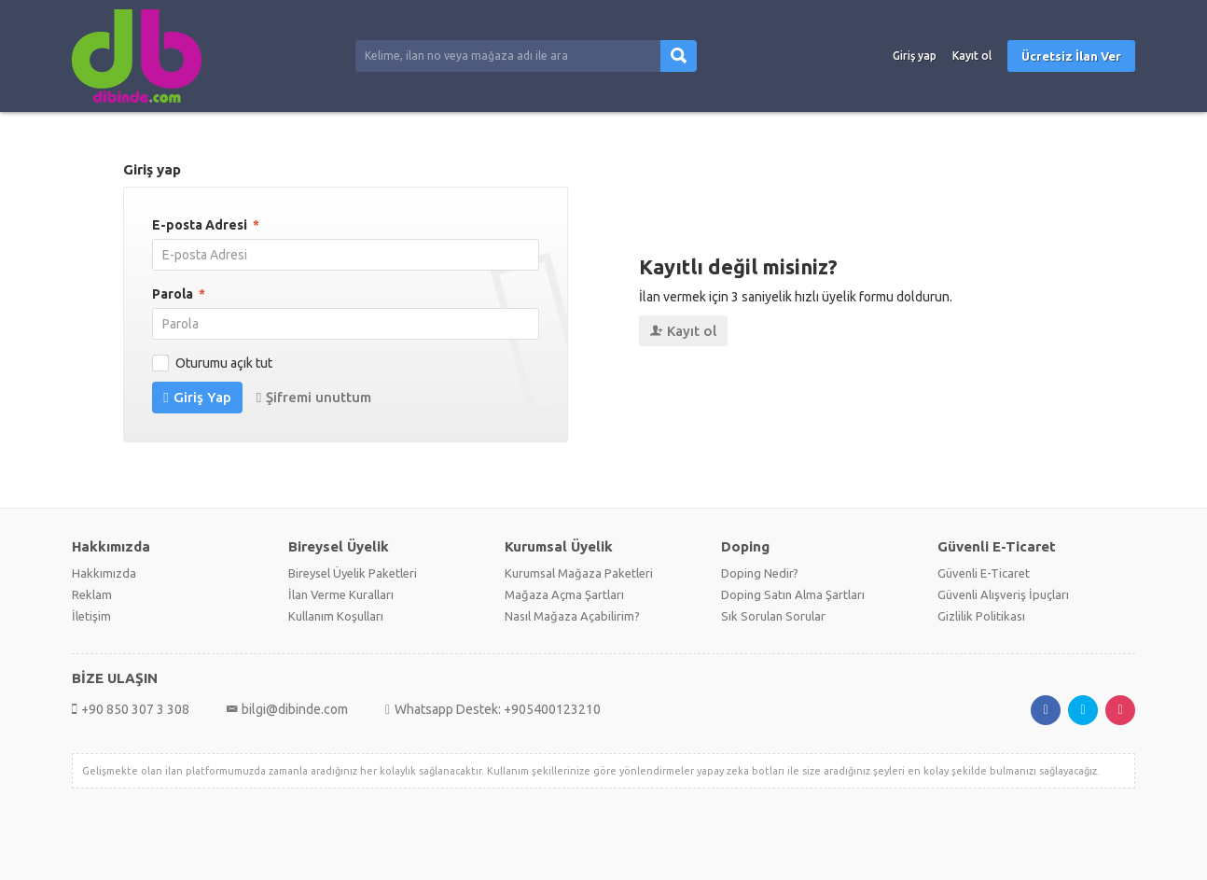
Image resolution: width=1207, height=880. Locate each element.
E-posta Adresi (205, 224)
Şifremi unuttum (314, 397)
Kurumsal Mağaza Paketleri (579, 573)
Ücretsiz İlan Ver (1071, 56)
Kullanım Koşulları (335, 615)
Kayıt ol (972, 55)
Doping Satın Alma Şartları (793, 594)
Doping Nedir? (759, 573)
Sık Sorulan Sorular (773, 615)
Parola (178, 293)
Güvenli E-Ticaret (983, 573)
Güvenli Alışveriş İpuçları (1003, 594)
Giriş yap (914, 55)
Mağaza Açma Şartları (564, 594)
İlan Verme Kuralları (341, 594)
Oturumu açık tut (214, 362)
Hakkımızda (104, 573)
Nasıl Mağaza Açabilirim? (572, 615)
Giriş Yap (196, 397)
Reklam (92, 594)
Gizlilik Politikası (981, 615)
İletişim (91, 615)
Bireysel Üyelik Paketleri (352, 573)
